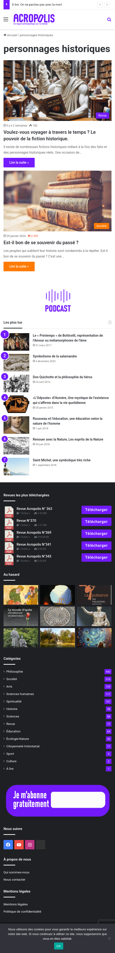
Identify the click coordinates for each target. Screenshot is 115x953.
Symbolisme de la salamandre (55, 356)
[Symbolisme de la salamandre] (16, 362)
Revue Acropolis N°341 (34, 545)
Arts (9, 686)
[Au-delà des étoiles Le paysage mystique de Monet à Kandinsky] (94, 638)
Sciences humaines (20, 694)
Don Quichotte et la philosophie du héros (62, 377)
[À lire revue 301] (94, 595)
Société (11, 679)
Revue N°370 (26, 521)
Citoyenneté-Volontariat (23, 746)
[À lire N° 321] (21, 616)
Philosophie (14, 671)
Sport (10, 753)
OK (58, 946)
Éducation (13, 731)
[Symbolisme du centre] (57, 616)
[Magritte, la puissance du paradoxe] (57, 595)
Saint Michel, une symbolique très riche (62, 460)
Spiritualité (14, 701)
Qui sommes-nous (16, 872)
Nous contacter (14, 879)
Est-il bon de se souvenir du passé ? (41, 242)
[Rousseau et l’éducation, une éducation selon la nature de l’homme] (16, 425)
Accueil (10, 35)
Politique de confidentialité (22, 911)
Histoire (11, 709)
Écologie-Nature (17, 739)
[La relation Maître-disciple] (21, 638)
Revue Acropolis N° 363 (34, 509)
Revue (10, 724)
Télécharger (96, 510)
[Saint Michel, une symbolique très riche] (16, 466)
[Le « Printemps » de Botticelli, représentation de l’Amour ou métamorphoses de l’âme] (16, 342)
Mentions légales (16, 904)
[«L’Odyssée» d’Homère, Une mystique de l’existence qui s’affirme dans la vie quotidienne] (16, 404)
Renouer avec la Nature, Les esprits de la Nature (68, 439)
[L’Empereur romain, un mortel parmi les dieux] (94, 616)
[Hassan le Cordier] (21, 595)
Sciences (12, 716)
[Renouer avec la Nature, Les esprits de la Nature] (16, 446)
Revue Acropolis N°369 (34, 533)
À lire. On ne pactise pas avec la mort (37, 4)
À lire (10, 768)
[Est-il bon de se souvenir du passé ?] (57, 201)
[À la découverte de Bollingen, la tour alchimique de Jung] (57, 638)
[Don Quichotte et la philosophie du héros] (16, 383)
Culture (11, 761)
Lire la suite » (19, 162)
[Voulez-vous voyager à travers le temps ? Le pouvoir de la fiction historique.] (57, 90)
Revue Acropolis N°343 (34, 556)
